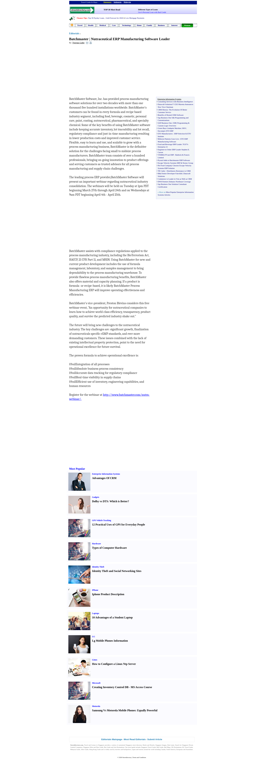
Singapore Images (161, 745)
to (166, 150)
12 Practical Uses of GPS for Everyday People (118, 524)
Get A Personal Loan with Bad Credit (152, 12)
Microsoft (96, 683)
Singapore (107, 2)
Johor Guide (85, 749)
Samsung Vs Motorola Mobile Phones (114, 710)
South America (171, 749)
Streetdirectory (126, 757)
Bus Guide (107, 747)
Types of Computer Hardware (109, 547)
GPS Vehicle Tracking (101, 520)
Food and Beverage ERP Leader (170, 144)
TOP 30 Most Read (112, 9)
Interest (174, 25)
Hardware (96, 543)
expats (134, 749)
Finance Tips (82, 18)
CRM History (163, 110)
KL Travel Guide (187, 747)
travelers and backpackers (123, 749)
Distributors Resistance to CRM (179, 171)
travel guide (131, 747)
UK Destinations (176, 747)
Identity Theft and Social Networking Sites (116, 571)
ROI (184, 128)
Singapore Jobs (75, 752)
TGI (184, 144)
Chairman (169, 107)
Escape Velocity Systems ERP (169, 163)
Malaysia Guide (75, 749)
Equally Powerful (147, 710)
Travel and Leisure (90, 745)
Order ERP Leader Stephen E (178, 150)
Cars (114, 25)
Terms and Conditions (139, 757)
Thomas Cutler (78, 43)
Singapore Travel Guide (148, 747)
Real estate (170, 745)
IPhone (95, 590)
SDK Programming (180, 123)
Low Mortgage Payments (134, 18)
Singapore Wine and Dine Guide (93, 747)
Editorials (74, 33)
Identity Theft (98, 567)
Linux (94, 660)
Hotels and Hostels (149, 745)
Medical (102, 25)
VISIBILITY (162, 155)
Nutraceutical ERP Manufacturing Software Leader (130, 39)
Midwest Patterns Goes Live (168, 139)
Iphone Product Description (108, 594)
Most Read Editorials (135, 739)
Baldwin (178, 155)
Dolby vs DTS (100, 501)
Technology (126, 25)
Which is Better (119, 501)
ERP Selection (179, 134)
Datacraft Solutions (165, 104)
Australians (189, 749)
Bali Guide (160, 747)
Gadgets (95, 497)
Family (149, 25)
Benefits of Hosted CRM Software (171, 115)
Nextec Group (188, 163)
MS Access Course (141, 687)
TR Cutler (161, 171)
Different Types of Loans (148, 9)
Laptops (95, 613)
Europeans (179, 749)
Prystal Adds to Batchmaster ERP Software (174, 160)
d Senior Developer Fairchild (171, 173)
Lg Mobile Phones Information (110, 640)
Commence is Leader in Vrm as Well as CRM (175, 179)
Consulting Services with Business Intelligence (175, 102)
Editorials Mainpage (111, 739)
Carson (160, 152)
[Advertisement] (96, 71)
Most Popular (77, 468)
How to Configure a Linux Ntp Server (114, 663)
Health (90, 25)
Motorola (96, 706)
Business (161, 25)
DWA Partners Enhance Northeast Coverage (174, 182)
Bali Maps (167, 747)
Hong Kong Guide (95, 749)
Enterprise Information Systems (106, 474)
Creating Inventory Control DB (110, 687)
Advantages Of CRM (104, 478)
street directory (137, 745)
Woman (187, 25)
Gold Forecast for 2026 (114, 18)
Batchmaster (79, 39)
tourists (141, 749)
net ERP (171, 155)
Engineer (161, 150)
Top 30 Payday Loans (96, 18)
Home (139, 25)
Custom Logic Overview (167, 126)
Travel (79, 25)
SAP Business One (165, 123)
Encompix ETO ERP (165, 131)
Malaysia (127, 2)
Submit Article (154, 739)
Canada (163, 749)
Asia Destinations (118, 747)
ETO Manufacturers (165, 134)
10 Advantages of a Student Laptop (112, 617)
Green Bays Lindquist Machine (169, 128)
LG (93, 636)
